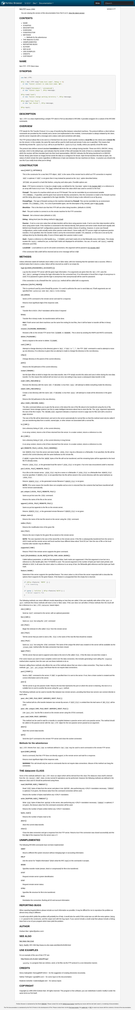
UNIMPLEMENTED (30, 42)
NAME (25, 23)
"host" (51, 188)
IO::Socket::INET (95, 186)
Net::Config (99, 203)
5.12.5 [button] (27, 3)
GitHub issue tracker (68, 1004)
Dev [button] (34, 3)
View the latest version (76, 13)
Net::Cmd (59, 219)
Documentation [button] (45, 3)
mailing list (84, 1007)
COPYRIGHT (27, 56)
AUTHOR (26, 47)
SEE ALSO (27, 49)
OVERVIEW (27, 30)
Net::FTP (22, 9)
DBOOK (44, 1004)
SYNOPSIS (27, 25)
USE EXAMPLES (29, 51)
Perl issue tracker (74, 1007)
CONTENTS (26, 18)
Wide (98, 3)
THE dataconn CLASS (31, 40)
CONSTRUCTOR (29, 32)
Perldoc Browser (11, 3)
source (28, 9)
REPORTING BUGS (30, 44)
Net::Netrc (23, 941)
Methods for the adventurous (36, 37)
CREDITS (26, 54)
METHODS (27, 35)
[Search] (119, 3)
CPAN (33, 9)
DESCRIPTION (28, 28)
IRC (91, 1007)
